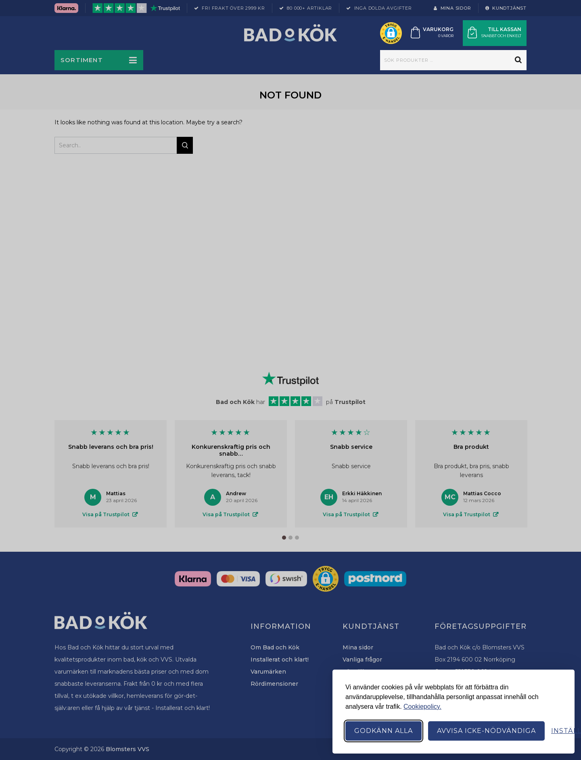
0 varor (446, 35)
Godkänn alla (383, 731)
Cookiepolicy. (422, 706)
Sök (518, 60)
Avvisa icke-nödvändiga (486, 731)
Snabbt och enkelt (501, 35)
